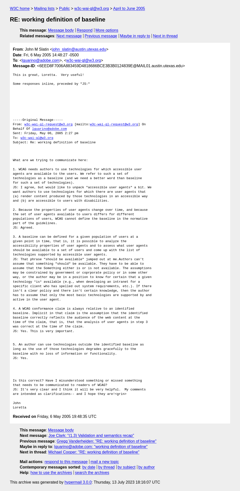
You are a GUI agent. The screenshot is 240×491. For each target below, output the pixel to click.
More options (107, 30)
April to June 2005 (129, 8)
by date (88, 467)
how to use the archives (51, 472)
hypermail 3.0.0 (77, 482)
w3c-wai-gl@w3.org (91, 8)
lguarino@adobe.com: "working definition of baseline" (101, 447)
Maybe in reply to (135, 36)
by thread (106, 467)
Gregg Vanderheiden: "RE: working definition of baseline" (106, 441)
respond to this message (65, 462)
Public (64, 8)
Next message (69, 36)
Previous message (101, 36)
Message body (61, 30)
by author (146, 467)
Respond (85, 30)
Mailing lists (44, 8)
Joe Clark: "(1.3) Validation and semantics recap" (91, 435)
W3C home (20, 8)
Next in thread (165, 36)
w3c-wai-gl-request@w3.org (48, 124)
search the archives (92, 472)
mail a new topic (105, 462)
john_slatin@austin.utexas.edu (79, 49)
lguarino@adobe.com (41, 60)
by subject (126, 467)
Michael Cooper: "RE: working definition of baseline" (94, 452)
